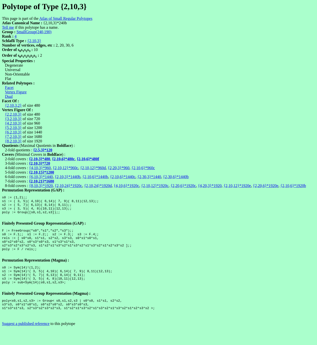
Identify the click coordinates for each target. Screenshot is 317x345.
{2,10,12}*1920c (154, 186)
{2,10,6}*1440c (122, 177)
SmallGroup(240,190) (33, 32)
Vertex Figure (16, 92)
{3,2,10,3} (13, 119)
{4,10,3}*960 (40, 168)
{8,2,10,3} (13, 141)
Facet (9, 87)
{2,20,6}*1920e (265, 186)
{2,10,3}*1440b (67, 177)
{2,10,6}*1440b (95, 177)
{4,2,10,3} (13, 123)
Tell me (8, 27)
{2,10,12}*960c (65, 168)
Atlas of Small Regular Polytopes (65, 18)
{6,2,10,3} (13, 132)
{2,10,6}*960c (143, 168)
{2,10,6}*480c (63, 159)
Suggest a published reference (25, 341)
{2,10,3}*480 (39, 159)
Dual (9, 96)
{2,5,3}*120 (42, 150)
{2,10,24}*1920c (68, 186)
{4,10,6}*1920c (126, 186)
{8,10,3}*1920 (41, 186)
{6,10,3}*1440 (41, 177)
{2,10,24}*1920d (98, 186)
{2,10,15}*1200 (41, 172)
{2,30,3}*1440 (149, 177)
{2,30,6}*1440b (176, 177)
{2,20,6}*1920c (183, 186)
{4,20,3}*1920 (210, 186)
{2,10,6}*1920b (293, 186)
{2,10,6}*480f (88, 159)
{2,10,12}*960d (93, 168)
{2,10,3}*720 (39, 163)
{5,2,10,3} (13, 128)
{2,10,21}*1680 (41, 181)
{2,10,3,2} (13, 105)
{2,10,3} (34, 41)
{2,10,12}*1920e (237, 186)
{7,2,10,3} (13, 136)
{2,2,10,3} (13, 114)
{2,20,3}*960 (118, 168)
